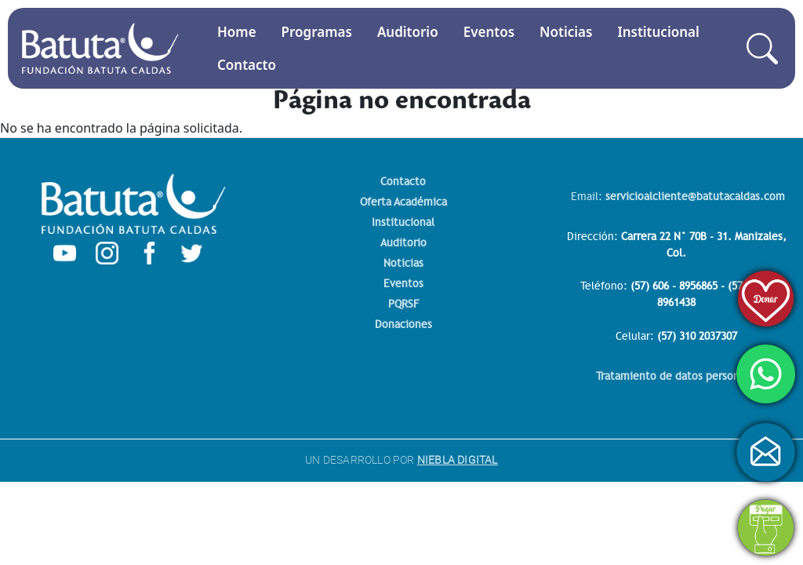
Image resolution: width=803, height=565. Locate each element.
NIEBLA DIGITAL (457, 460)
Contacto (246, 65)
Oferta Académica (403, 202)
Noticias (566, 32)
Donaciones (403, 324)
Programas (317, 32)
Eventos (488, 32)
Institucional (658, 32)
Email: (678, 196)
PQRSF (403, 304)
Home (236, 32)
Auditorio (407, 32)
